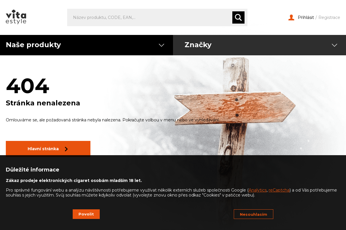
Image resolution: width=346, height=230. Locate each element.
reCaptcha (279, 190)
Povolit (86, 214)
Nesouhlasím (253, 214)
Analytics (258, 190)
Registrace (329, 17)
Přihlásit (301, 17)
